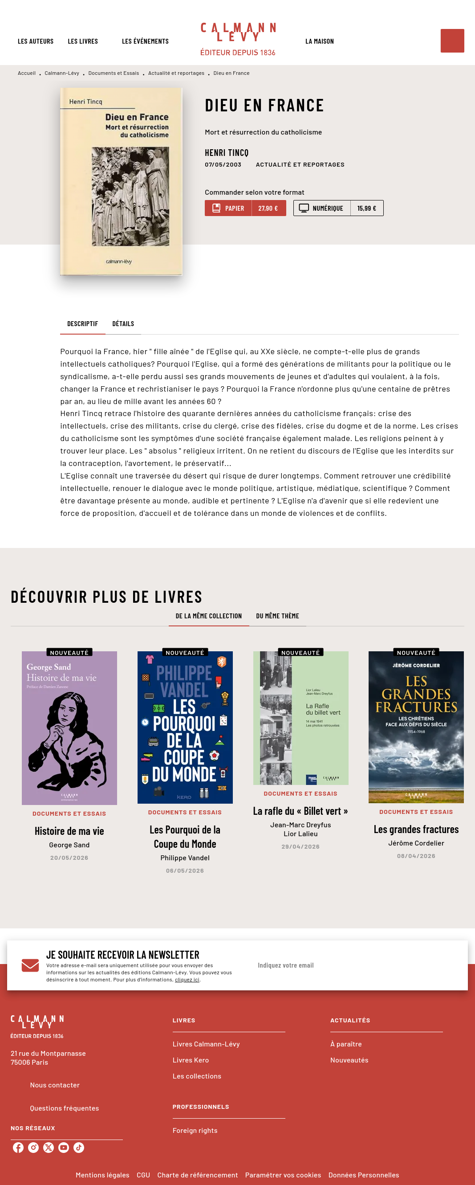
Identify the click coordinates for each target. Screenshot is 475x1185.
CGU (143, 1174)
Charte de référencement (198, 1174)
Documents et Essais (113, 72)
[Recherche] (452, 41)
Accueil (27, 72)
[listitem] (18, 1147)
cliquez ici (187, 979)
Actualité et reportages (176, 72)
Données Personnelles (364, 1174)
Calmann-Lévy (62, 72)
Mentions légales (103, 1174)
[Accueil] (238, 39)
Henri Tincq (227, 152)
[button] (300, 164)
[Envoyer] (442, 965)
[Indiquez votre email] (342, 965)
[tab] (36, 41)
